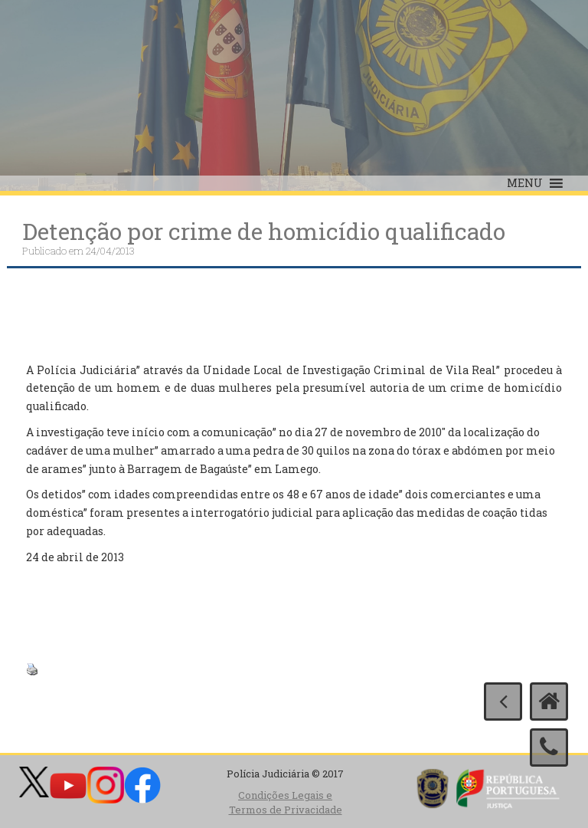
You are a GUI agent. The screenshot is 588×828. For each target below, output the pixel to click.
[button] (525, 183)
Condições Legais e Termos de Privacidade (285, 802)
